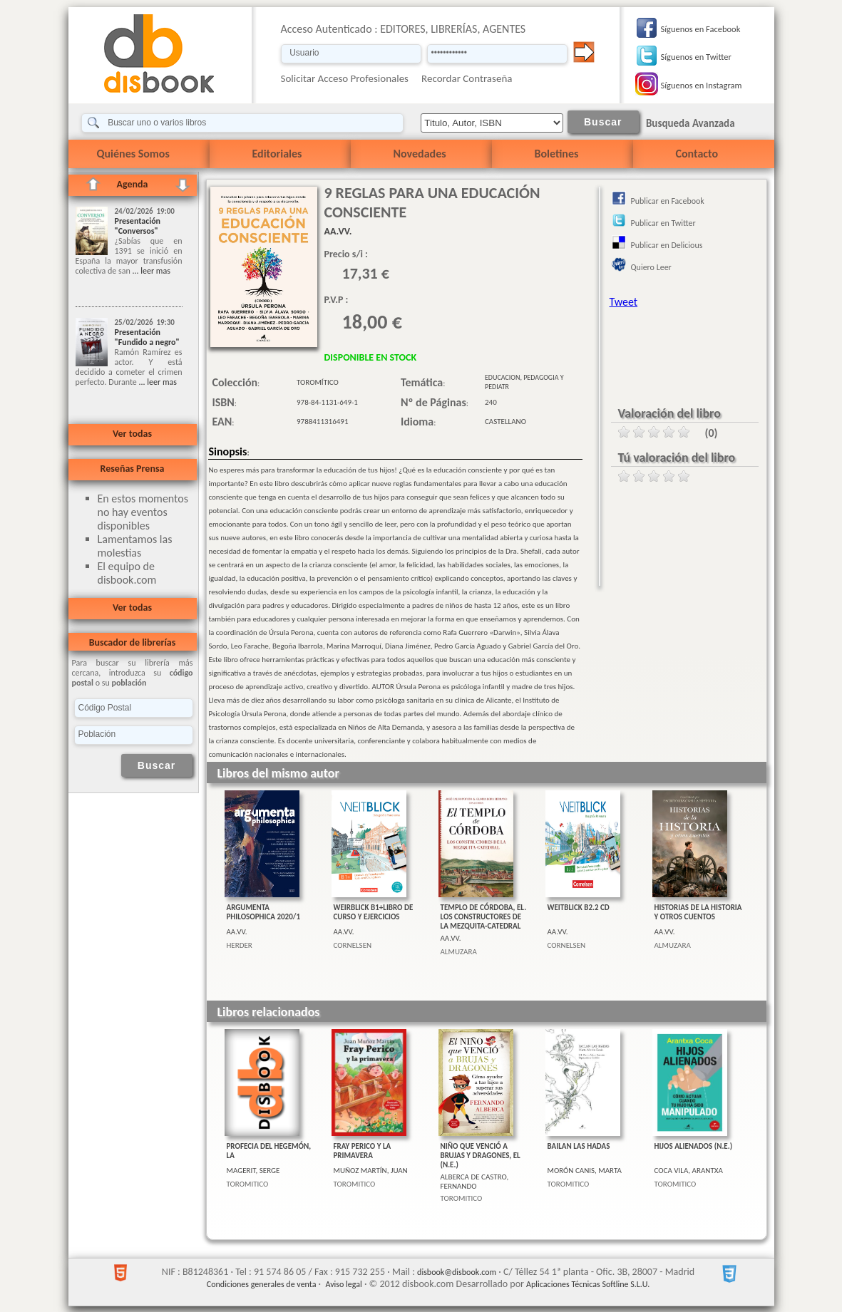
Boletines (557, 153)
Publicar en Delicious (667, 245)
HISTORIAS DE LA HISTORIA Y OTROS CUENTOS (698, 912)
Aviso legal (343, 1284)
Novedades (420, 153)
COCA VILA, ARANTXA (688, 1170)
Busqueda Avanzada (690, 123)
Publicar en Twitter (663, 223)
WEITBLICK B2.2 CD (579, 907)
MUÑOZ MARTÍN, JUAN (371, 1170)
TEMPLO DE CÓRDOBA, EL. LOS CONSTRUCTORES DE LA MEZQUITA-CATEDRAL (484, 917)
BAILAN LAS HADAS (579, 1146)
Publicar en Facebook (667, 201)
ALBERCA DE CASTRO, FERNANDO (475, 1181)
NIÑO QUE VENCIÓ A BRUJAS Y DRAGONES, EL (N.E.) (480, 1155)
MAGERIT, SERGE (253, 1170)
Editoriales (277, 153)
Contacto (697, 153)
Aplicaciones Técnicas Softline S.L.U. (588, 1284)
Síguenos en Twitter (696, 56)
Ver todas (132, 434)
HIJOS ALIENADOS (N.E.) (693, 1146)
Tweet (624, 302)
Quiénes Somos (133, 153)
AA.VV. (237, 931)
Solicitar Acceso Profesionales (345, 78)
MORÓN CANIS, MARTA (585, 1170)
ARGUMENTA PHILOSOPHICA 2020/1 (264, 912)
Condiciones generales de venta (262, 1284)
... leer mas (150, 271)
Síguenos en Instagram (701, 85)
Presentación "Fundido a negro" (147, 337)
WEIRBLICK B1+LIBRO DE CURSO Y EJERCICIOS (374, 912)
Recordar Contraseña (466, 78)
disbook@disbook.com (456, 1272)
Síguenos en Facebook (701, 29)
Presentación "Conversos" (138, 226)
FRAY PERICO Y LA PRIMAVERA (362, 1151)
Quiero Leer (651, 267)
